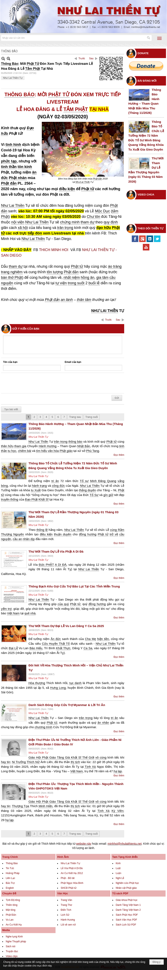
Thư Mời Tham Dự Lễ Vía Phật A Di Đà (55, 551)
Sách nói (10, 946)
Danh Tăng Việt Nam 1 (128, 905)
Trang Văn (66, 900)
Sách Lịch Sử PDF (126, 924)
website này (83, 843)
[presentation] (34, 383)
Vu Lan (10, 919)
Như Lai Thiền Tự (13, 78)
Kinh (118, 863)
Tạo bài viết (11, 409)
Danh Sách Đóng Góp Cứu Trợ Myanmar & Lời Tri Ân (66, 705)
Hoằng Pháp (12, 873)
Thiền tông (11, 905)
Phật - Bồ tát (67, 878)
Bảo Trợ (10, 883)
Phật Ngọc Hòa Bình (72, 883)
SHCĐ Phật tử (68, 888)
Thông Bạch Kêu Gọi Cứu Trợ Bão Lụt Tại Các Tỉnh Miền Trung (74, 586)
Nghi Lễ (120, 878)
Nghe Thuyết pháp (16, 941)
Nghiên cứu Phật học (127, 883)
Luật (118, 868)
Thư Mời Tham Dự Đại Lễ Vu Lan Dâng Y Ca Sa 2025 (66, 626)
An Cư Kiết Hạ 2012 (72, 873)
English (10, 888)
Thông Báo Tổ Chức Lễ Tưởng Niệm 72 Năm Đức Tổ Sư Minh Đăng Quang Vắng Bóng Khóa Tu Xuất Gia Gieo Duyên (146, 135)
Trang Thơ (66, 905)
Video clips (12, 956)
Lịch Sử (65, 914)
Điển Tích (66, 909)
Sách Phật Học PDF (127, 914)
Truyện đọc (12, 951)
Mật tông (10, 909)
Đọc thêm (119, 455)
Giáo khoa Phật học (126, 900)
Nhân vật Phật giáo (126, 888)
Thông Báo (12, 863)
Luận (118, 873)
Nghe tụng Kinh (14, 936)
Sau (91, 58)
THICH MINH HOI (54, 250)
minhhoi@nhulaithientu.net (125, 843)
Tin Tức (10, 868)
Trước (81, 58)
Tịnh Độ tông (13, 900)
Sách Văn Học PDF (126, 919)
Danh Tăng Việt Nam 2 (128, 909)
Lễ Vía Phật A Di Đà (72, 868)
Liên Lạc (10, 878)
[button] (159, 38)
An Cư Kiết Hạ (14, 924)
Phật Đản (11, 914)
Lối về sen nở (68, 924)
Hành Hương (68, 919)
